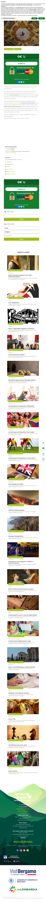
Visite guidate (17, 49)
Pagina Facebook (11, 171)
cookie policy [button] (3, 6)
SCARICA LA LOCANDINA (10, 152)
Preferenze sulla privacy (20, 898)
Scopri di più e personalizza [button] (8, 18)
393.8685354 (24, 806)
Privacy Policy (12, 898)
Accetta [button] (41, 18)
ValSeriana (23, 561)
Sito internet (10, 169)
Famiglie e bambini (8, 49)
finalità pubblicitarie (33, 9)
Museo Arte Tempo (16, 103)
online (17, 114)
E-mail (8, 166)
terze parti (19, 7)
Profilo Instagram (11, 173)
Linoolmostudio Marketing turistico (36, 898)
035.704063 (24, 804)
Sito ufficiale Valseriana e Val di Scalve (9, 897)
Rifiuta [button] (34, 18)
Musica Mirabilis (32, 91)
